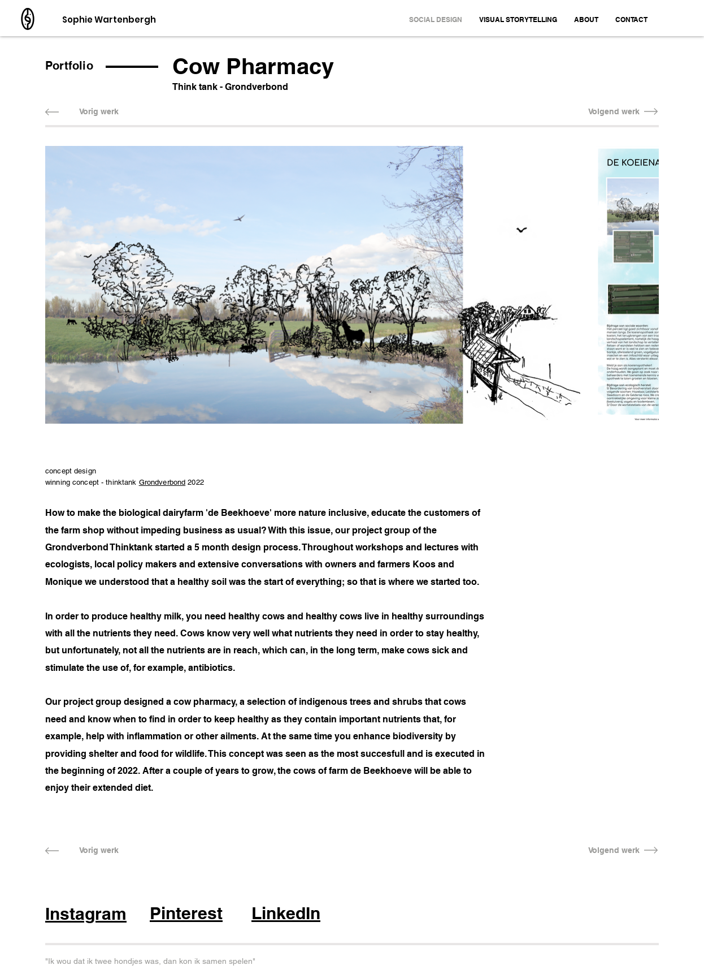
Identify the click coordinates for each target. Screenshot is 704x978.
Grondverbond (162, 482)
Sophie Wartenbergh (109, 19)
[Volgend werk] (614, 112)
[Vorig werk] (99, 112)
